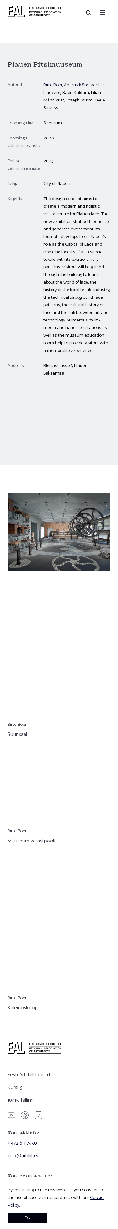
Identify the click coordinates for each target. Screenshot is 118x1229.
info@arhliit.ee (24, 1156)
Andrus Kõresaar (80, 84)
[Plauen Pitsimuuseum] (59, 418)
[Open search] (89, 12)
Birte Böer (52, 84)
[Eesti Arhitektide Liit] (34, 15)
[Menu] (102, 12)
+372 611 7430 (23, 1143)
